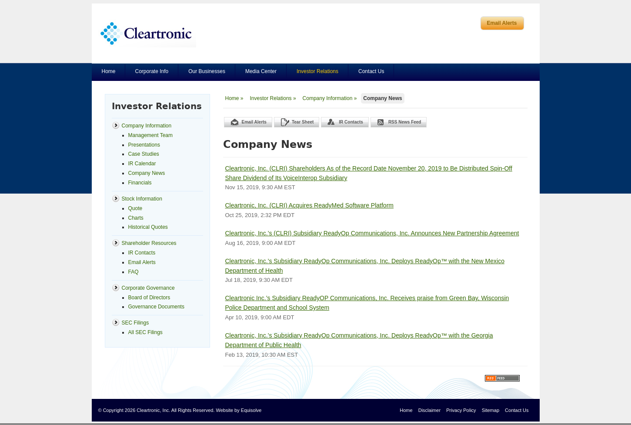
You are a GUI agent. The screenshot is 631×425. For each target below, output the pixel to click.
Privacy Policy (461, 410)
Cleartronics (147, 33)
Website (225, 410)
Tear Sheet (303, 122)
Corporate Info (152, 71)
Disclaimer (429, 410)
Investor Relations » (273, 98)
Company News (382, 98)
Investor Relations (317, 71)
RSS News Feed (404, 122)
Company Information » (330, 98)
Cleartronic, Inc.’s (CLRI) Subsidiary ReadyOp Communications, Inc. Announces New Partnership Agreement (372, 233)
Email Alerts (502, 23)
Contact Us (371, 71)
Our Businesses (206, 71)
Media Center (261, 71)
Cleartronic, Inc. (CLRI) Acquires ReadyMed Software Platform (309, 205)
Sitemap (490, 410)
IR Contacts (351, 122)
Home (109, 71)
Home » (234, 98)
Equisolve (251, 410)
